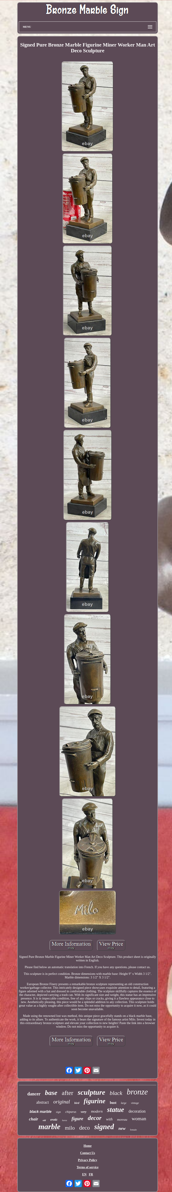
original (61, 1102)
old (44, 1120)
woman (139, 1118)
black (116, 1093)
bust (113, 1103)
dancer (34, 1093)
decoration (137, 1111)
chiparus (70, 1112)
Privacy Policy (87, 1160)
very (83, 1112)
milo (70, 1128)
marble (49, 1126)
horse (64, 1120)
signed (104, 1127)
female (133, 1129)
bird (76, 1103)
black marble (41, 1112)
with (109, 1119)
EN (84, 1174)
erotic (54, 1119)
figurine (94, 1101)
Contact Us (87, 1153)
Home (88, 1145)
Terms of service (87, 1167)
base (51, 1092)
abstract (42, 1102)
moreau (122, 1119)
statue (115, 1110)
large (124, 1103)
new (122, 1128)
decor (94, 1118)
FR (91, 1174)
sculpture (91, 1092)
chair (33, 1119)
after (67, 1092)
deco (84, 1128)
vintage (135, 1103)
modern (97, 1111)
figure (77, 1118)
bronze (137, 1092)
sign (58, 1112)
